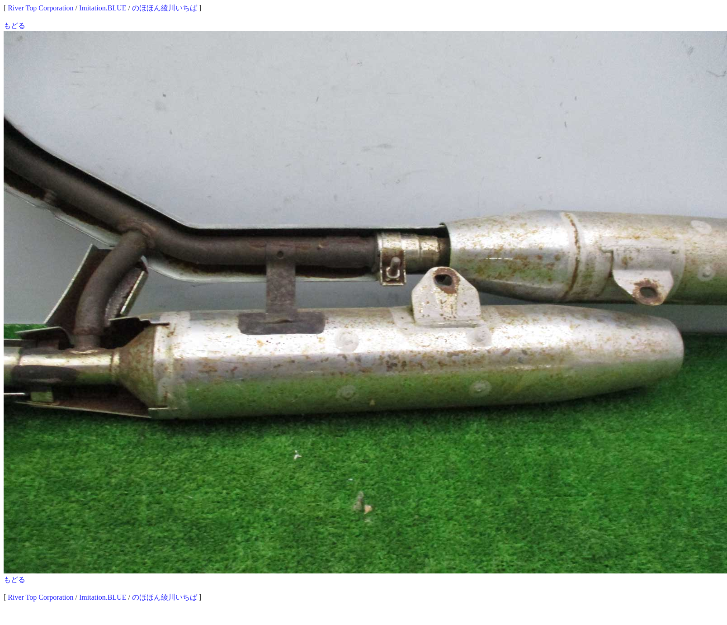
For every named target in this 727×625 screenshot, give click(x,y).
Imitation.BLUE (102, 8)
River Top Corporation (40, 8)
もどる (14, 25)
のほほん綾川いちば (164, 8)
